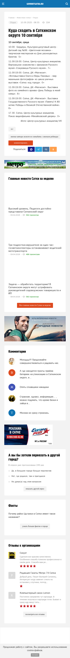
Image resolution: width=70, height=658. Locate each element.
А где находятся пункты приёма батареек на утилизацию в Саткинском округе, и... (40, 374)
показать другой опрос (35, 489)
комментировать (20, 143)
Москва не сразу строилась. (34, 412)
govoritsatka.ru (35, 4)
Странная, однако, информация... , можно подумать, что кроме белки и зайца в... (39, 400)
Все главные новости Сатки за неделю (35, 305)
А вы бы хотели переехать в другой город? (34, 457)
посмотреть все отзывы (35, 614)
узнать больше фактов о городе (35, 526)
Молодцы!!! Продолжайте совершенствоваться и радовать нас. (39, 361)
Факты (13, 506)
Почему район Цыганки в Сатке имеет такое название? (31, 515)
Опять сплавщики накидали (34, 387)
